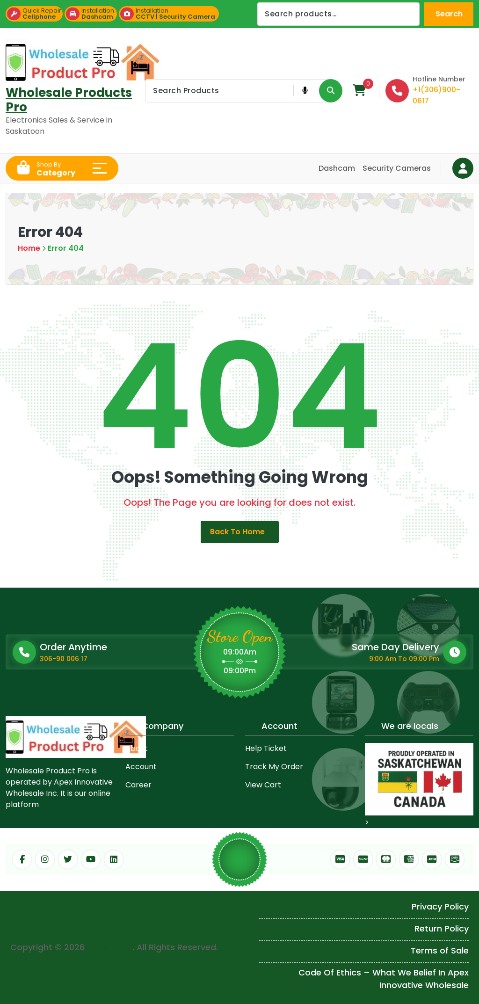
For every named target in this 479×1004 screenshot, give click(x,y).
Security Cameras (397, 168)
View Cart (263, 784)
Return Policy (441, 928)
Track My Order (274, 766)
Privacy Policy (440, 906)
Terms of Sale (440, 950)
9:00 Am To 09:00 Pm (404, 658)
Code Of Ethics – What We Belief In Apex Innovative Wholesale (383, 979)
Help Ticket (266, 748)
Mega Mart (109, 947)
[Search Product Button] (330, 90)
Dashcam (337, 168)
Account (141, 766)
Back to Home (239, 531)
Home (29, 248)
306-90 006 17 (63, 658)
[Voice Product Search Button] (304, 90)
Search (449, 13)
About (136, 748)
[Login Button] (462, 168)
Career (138, 784)
